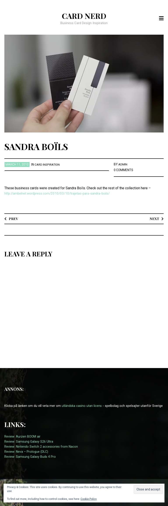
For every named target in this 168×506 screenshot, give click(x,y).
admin (123, 164)
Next (154, 218)
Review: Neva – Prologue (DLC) (26, 452)
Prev (13, 218)
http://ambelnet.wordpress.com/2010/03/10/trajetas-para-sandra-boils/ (60, 193)
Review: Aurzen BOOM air (22, 436)
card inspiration (48, 164)
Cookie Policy (88, 499)
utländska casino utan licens (82, 406)
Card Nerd (84, 15)
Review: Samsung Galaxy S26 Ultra (29, 441)
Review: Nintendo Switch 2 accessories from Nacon (41, 447)
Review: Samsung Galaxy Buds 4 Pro (30, 457)
